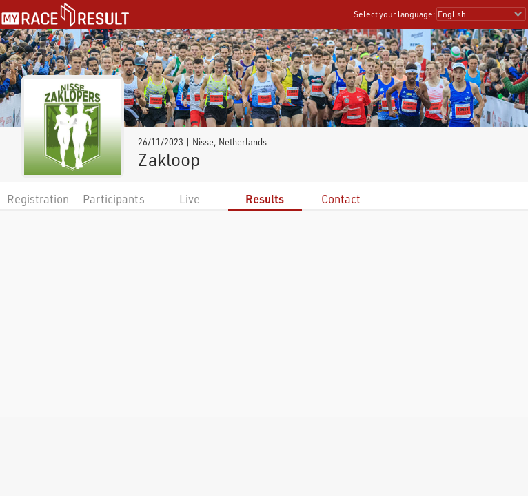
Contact (341, 199)
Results (264, 199)
